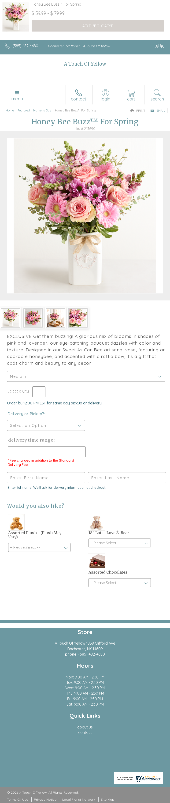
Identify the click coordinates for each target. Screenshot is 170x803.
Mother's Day (42, 110)
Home (10, 110)
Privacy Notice (45, 799)
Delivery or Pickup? (25, 413)
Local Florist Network (78, 799)
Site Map (107, 799)
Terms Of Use (17, 799)
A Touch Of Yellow (85, 64)
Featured (24, 110)
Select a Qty (18, 391)
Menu (17, 98)
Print (137, 110)
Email (157, 110)
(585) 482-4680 (25, 45)
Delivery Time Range (30, 440)
